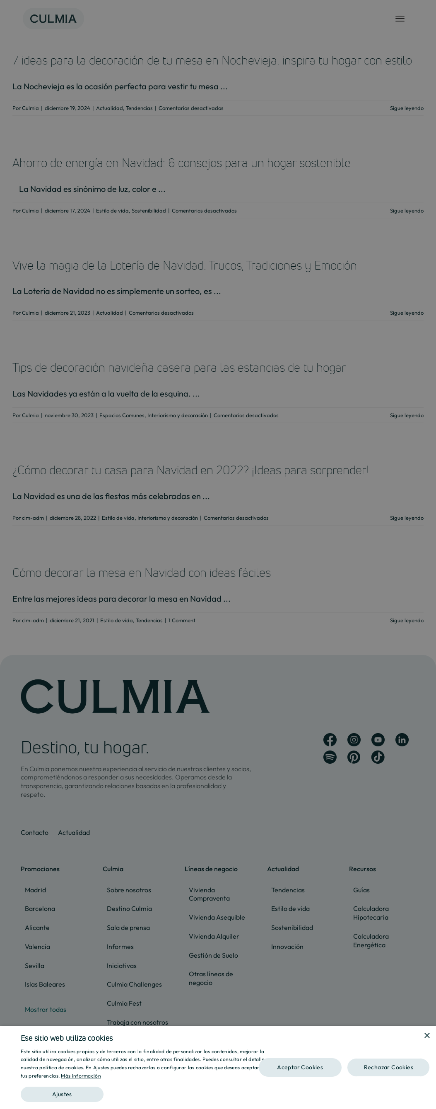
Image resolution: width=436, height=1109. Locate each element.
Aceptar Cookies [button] (300, 1067)
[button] (148, 1091)
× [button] (427, 1036)
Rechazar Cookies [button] (388, 1067)
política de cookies (61, 1067)
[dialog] (218, 1067)
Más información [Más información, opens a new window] (81, 1076)
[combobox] (415, 1036)
